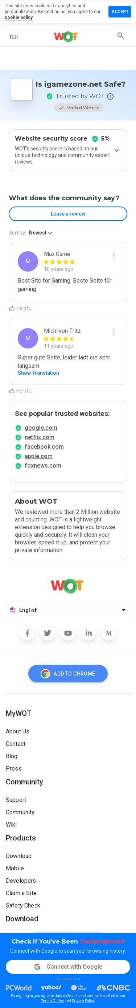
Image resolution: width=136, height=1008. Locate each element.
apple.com (39, 456)
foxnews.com (43, 465)
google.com (41, 427)
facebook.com (44, 446)
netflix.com (39, 437)
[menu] (13, 35)
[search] (120, 35)
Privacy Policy (83, 1001)
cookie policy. (19, 17)
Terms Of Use (52, 1001)
